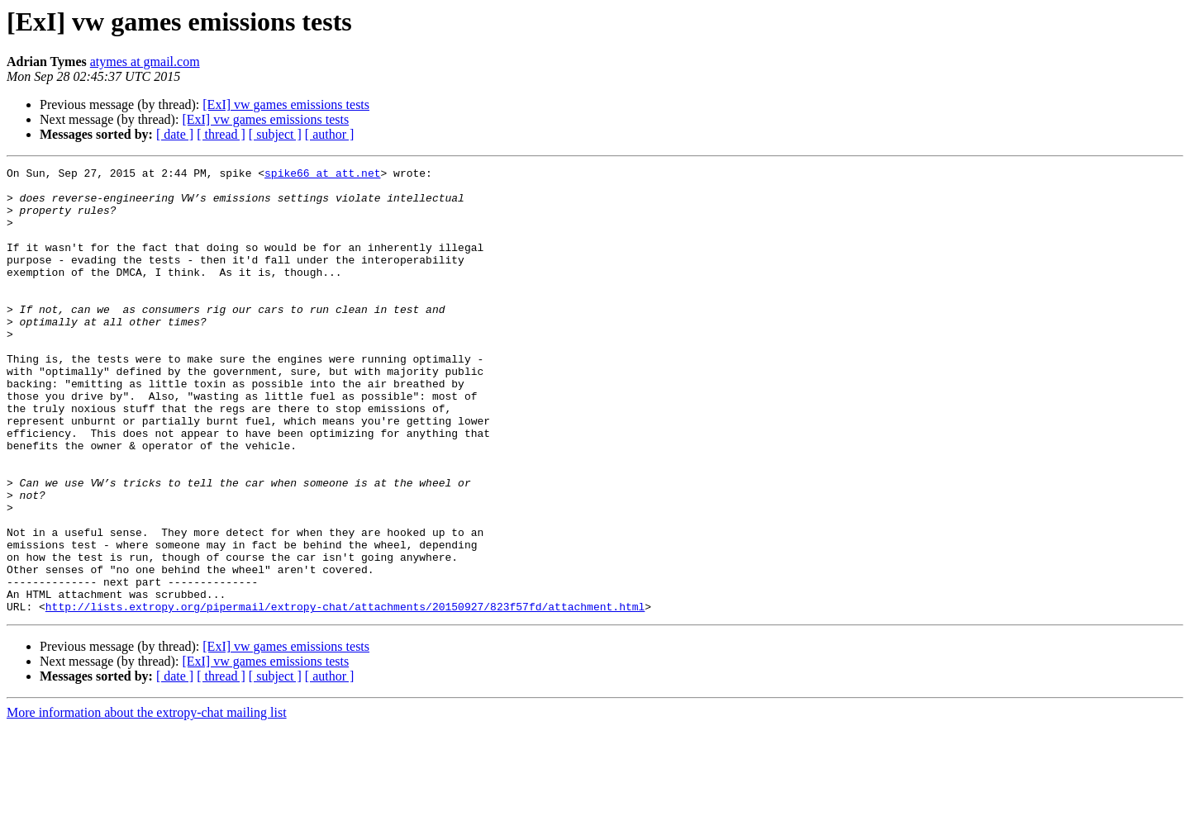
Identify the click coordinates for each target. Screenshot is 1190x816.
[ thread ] (221, 134)
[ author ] (330, 134)
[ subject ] (275, 134)
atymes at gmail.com (145, 62)
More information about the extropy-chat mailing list (147, 802)
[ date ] (174, 134)
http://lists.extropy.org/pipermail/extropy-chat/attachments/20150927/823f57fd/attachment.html (345, 695)
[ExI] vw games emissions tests (285, 104)
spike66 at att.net (322, 175)
